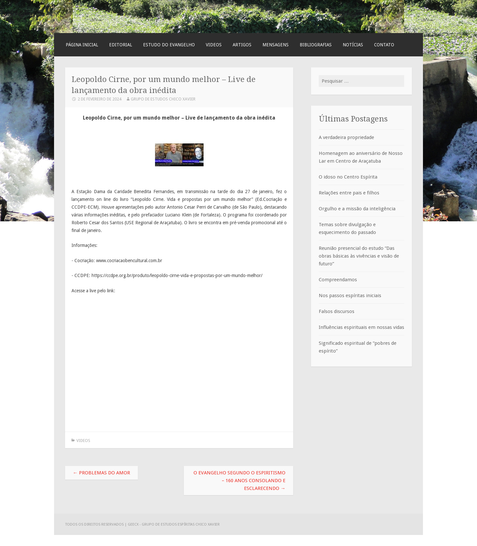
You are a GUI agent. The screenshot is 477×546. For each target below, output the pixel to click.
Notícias (353, 44)
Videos (214, 44)
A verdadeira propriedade (346, 137)
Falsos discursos (336, 311)
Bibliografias (316, 44)
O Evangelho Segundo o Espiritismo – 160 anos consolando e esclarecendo (239, 480)
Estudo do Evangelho (169, 44)
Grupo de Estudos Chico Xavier (163, 99)
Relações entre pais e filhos (349, 193)
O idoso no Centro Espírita (348, 177)
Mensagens (275, 44)
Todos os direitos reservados (95, 524)
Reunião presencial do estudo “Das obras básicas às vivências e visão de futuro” (359, 256)
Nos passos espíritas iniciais (350, 295)
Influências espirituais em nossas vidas (361, 327)
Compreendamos (338, 280)
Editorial (120, 44)
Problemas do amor (101, 473)
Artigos (242, 44)
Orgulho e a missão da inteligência (357, 209)
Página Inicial (82, 44)
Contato (384, 44)
